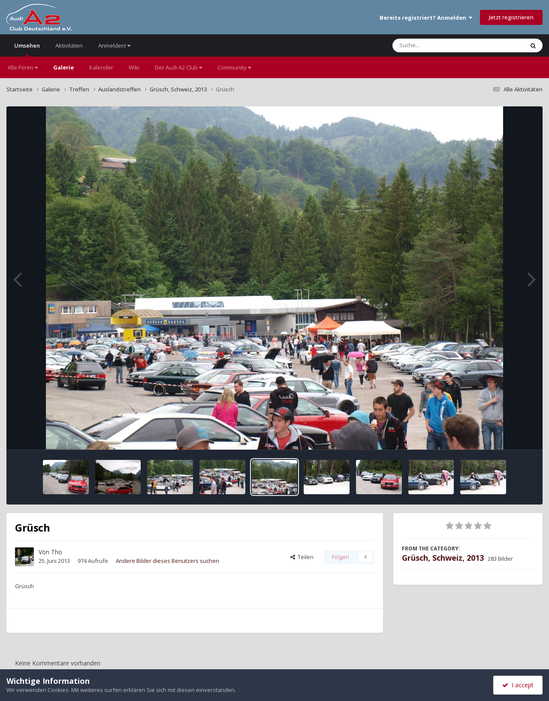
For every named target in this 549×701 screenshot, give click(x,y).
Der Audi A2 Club (178, 67)
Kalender (101, 67)
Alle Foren (23, 67)
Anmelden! (114, 45)
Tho (56, 552)
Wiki (134, 67)
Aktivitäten (69, 45)
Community (234, 67)
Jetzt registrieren (511, 17)
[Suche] (440, 45)
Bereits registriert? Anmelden (426, 17)
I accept (518, 685)
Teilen (302, 557)
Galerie (63, 67)
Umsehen (27, 49)
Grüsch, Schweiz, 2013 (443, 558)
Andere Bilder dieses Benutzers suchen (167, 561)
